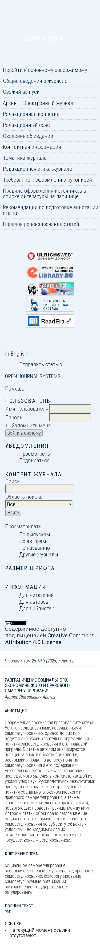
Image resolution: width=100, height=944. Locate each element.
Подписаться (34, 460)
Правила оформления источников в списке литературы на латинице (44, 193)
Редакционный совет (27, 125)
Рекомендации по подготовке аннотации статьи (50, 210)
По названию (34, 547)
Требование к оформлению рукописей (47, 179)
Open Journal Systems (33, 376)
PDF (8, 912)
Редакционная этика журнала (37, 168)
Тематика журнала (25, 157)
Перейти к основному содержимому (45, 70)
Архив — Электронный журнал (38, 103)
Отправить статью (40, 364)
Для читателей (36, 595)
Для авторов (33, 601)
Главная (12, 661)
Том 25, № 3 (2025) (40, 661)
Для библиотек (36, 608)
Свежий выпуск (21, 91)
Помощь (14, 388)
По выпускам (34, 534)
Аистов (68, 661)
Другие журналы (38, 554)
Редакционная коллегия (31, 114)
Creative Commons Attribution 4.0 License (49, 638)
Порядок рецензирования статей (41, 224)
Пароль (13, 417)
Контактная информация (32, 146)
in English (16, 353)
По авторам (32, 541)
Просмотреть (34, 453)
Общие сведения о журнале (35, 80)
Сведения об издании (28, 135)
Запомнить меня (31, 425)
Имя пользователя (27, 408)
